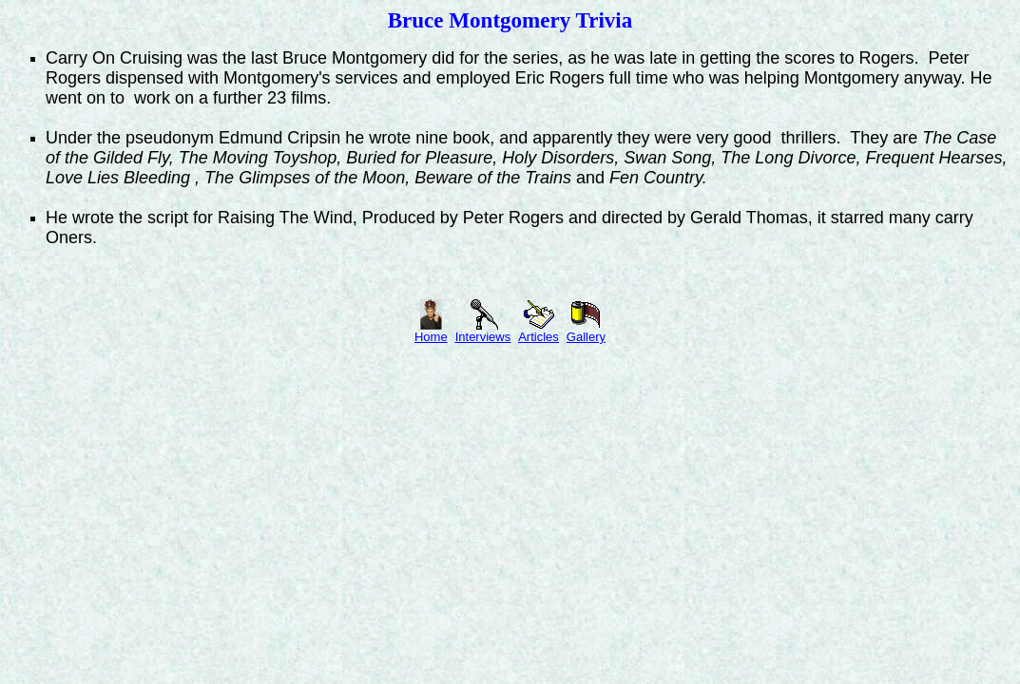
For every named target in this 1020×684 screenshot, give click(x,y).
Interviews (483, 331)
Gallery (586, 331)
